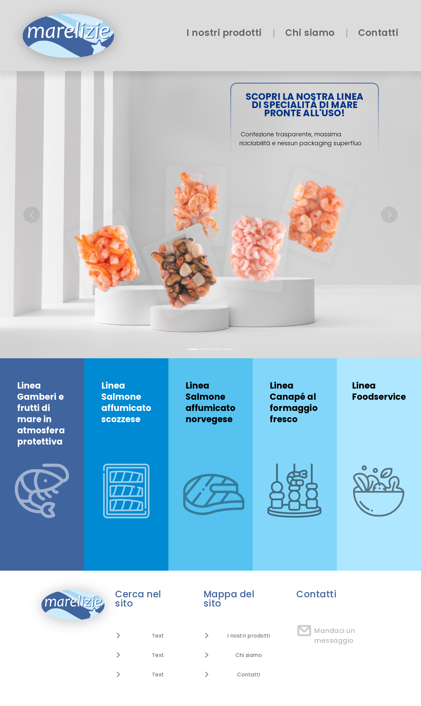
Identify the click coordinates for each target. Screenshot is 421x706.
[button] (31, 214)
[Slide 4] (228, 349)
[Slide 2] (205, 349)
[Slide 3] (216, 349)
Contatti (378, 32)
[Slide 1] (193, 349)
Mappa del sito (229, 599)
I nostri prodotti (224, 32)
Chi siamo (310, 32)
